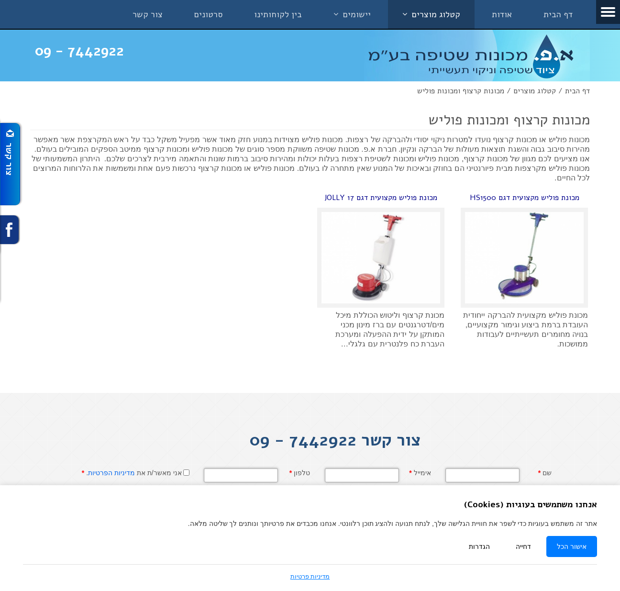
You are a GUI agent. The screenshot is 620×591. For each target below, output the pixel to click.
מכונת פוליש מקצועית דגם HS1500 (524, 197)
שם (545, 473)
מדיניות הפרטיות (111, 473)
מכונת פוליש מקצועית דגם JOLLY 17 (380, 197)
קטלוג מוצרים (534, 91)
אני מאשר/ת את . (132, 473)
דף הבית (577, 91)
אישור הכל (572, 546)
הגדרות (479, 546)
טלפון (299, 473)
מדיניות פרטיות (310, 576)
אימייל (420, 473)
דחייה (523, 546)
